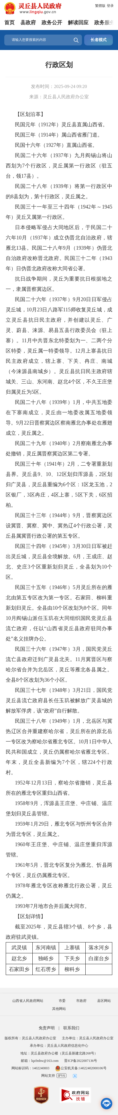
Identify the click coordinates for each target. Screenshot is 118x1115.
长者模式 (99, 40)
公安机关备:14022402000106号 (80, 1068)
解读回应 (78, 22)
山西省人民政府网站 (27, 1001)
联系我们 (71, 1028)
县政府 (28, 22)
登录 (110, 6)
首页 (9, 22)
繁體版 (100, 6)
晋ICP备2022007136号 (80, 1061)
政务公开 (52, 22)
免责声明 (47, 1028)
